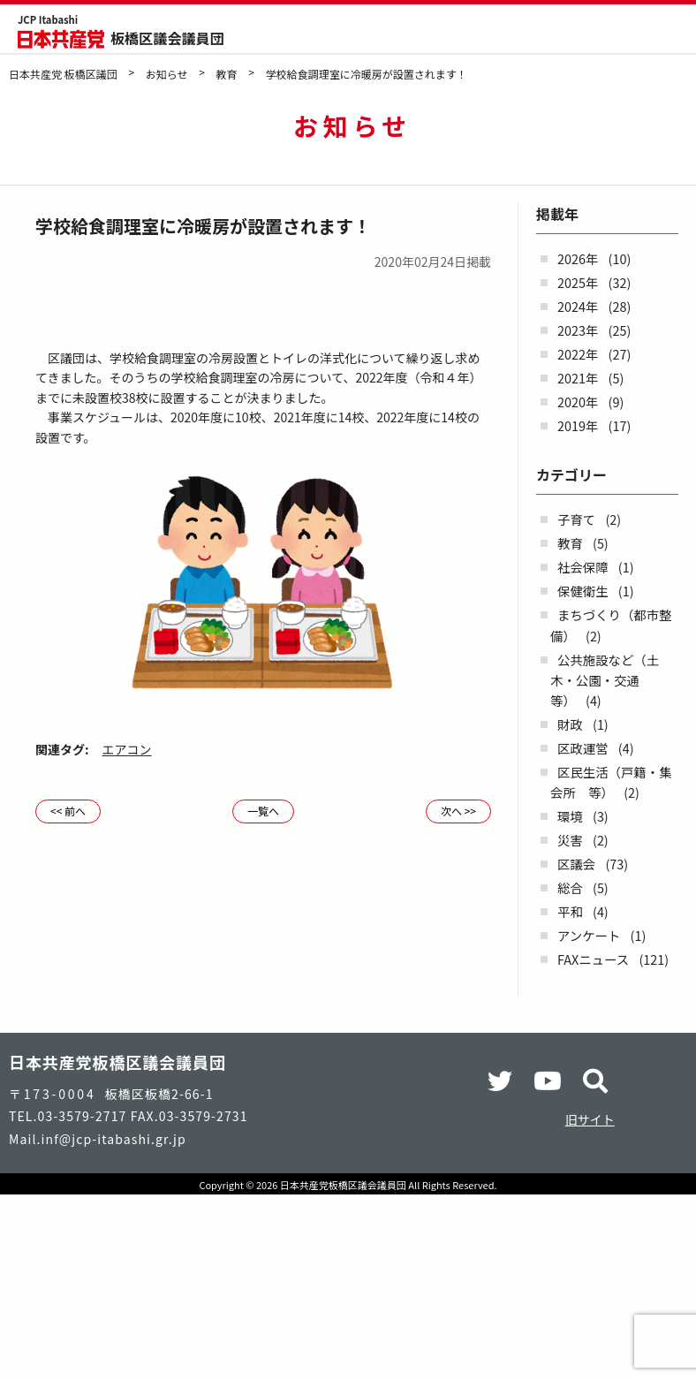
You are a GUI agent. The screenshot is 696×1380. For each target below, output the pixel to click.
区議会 (576, 863)
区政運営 (583, 748)
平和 (570, 911)
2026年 (577, 258)
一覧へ (263, 810)
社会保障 (583, 566)
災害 (570, 839)
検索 (632, 29)
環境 (570, 816)
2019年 (577, 425)
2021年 (577, 377)
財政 (570, 724)
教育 (570, 543)
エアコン (127, 749)
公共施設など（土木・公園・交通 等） (604, 679)
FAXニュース (593, 959)
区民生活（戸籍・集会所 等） (611, 781)
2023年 (577, 330)
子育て (576, 519)
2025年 (577, 282)
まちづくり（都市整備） (611, 624)
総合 (570, 887)
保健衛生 (583, 590)
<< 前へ (68, 810)
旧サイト (590, 1119)
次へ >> (458, 810)
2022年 (577, 354)
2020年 (577, 401)
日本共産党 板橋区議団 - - (61, 39)
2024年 (577, 306)
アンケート (588, 935)
